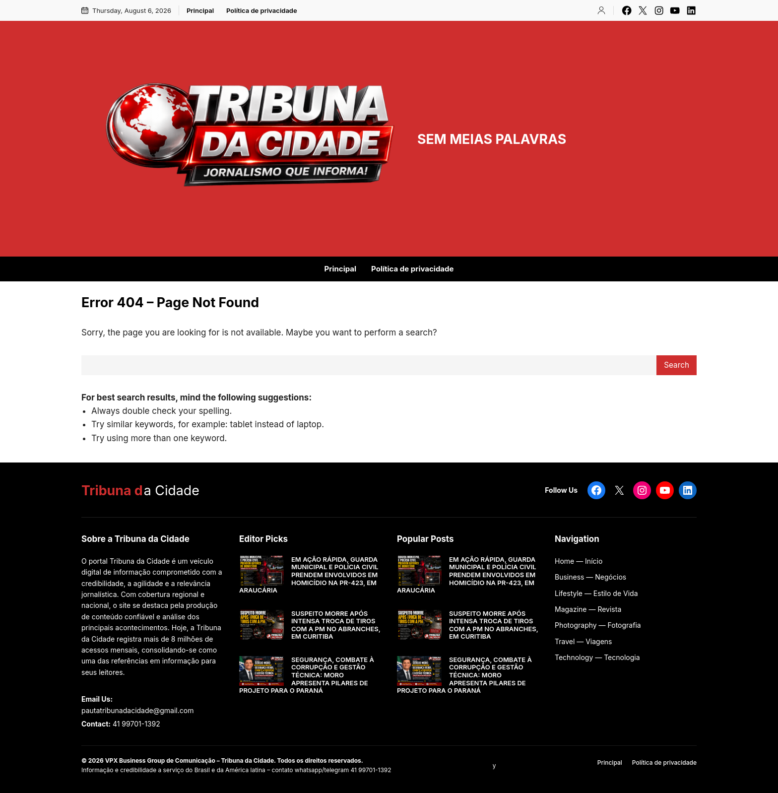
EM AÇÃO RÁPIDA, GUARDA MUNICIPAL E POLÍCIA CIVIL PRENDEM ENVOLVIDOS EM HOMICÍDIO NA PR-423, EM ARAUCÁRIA (309, 575)
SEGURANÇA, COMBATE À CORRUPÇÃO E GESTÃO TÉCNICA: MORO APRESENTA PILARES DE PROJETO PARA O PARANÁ (306, 675)
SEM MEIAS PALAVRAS (491, 139)
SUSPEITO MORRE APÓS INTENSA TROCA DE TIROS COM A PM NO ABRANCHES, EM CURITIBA (336, 625)
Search (676, 365)
